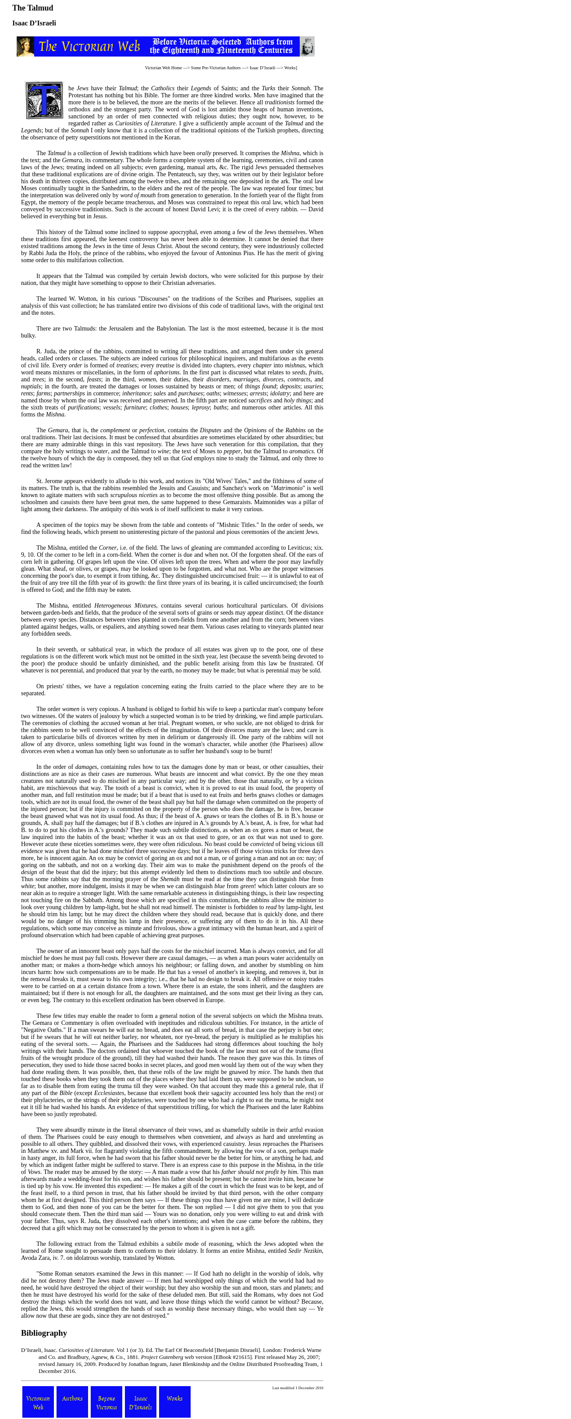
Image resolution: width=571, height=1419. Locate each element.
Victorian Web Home (163, 67)
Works (290, 67)
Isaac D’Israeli (263, 67)
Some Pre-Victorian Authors (216, 67)
